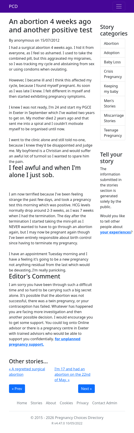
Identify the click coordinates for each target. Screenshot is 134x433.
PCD (13, 6)
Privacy (83, 402)
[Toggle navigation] (119, 6)
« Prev (17, 388)
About (51, 402)
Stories (36, 402)
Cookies (66, 402)
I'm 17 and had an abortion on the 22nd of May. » (72, 374)
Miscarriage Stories (114, 118)
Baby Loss (112, 61)
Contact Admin (104, 402)
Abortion (111, 43)
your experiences (115, 232)
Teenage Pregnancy (113, 133)
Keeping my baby (111, 88)
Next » (86, 388)
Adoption (112, 52)
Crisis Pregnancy (113, 74)
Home (22, 402)
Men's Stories (110, 103)
